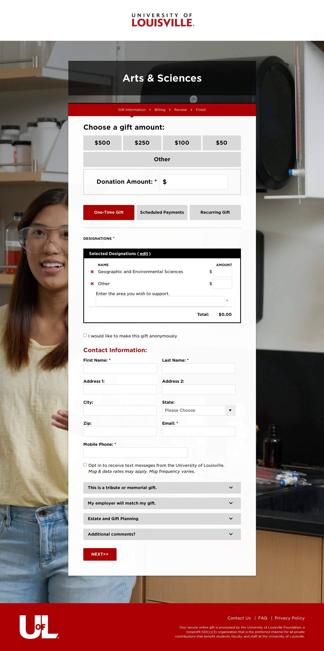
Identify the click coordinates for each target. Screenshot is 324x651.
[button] (162, 488)
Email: (170, 423)
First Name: (97, 360)
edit (144, 253)
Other (162, 159)
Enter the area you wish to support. (132, 293)
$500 (102, 142)
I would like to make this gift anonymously (132, 336)
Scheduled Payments (162, 212)
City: (88, 402)
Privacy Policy (290, 618)
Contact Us (239, 618)
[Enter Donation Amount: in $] (193, 181)
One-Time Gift (109, 212)
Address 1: (94, 381)
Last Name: (175, 360)
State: (168, 402)
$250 (142, 142)
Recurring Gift (215, 212)
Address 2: (173, 381)
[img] (92, 272)
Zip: (87, 423)
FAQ (262, 618)
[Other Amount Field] (222, 284)
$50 (221, 142)
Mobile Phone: (99, 444)
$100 (182, 142)
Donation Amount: (127, 181)
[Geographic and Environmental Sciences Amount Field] (222, 272)
